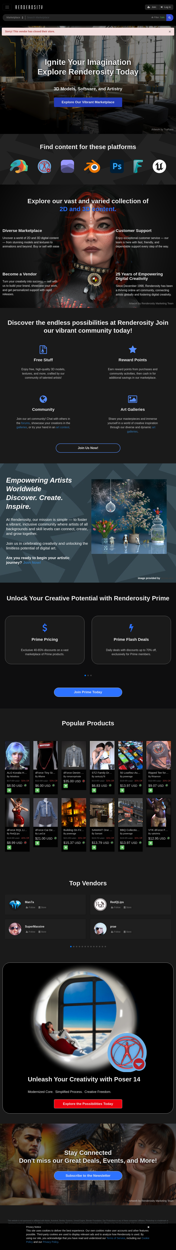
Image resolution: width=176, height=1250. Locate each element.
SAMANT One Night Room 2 (109, 829)
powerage (128, 776)
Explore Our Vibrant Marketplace (88, 102)
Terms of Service (116, 1238)
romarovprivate (74, 776)
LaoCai (41, 833)
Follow (30, 907)
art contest (62, 427)
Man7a (29, 902)
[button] (85, 675)
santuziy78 (100, 776)
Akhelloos (14, 776)
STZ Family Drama (103, 772)
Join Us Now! (88, 448)
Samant (98, 833)
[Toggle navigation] (7, 7)
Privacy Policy (50, 1241)
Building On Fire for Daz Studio (82, 829)
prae (113, 926)
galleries (22, 427)
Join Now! (32, 562)
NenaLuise (167, 578)
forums (25, 423)
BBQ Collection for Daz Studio (138, 829)
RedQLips (15, 833)
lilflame (41, 776)
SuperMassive (34, 926)
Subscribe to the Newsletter (87, 1175)
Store (42, 907)
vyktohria (155, 833)
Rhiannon (156, 776)
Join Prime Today (88, 692)
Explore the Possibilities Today (88, 1104)
